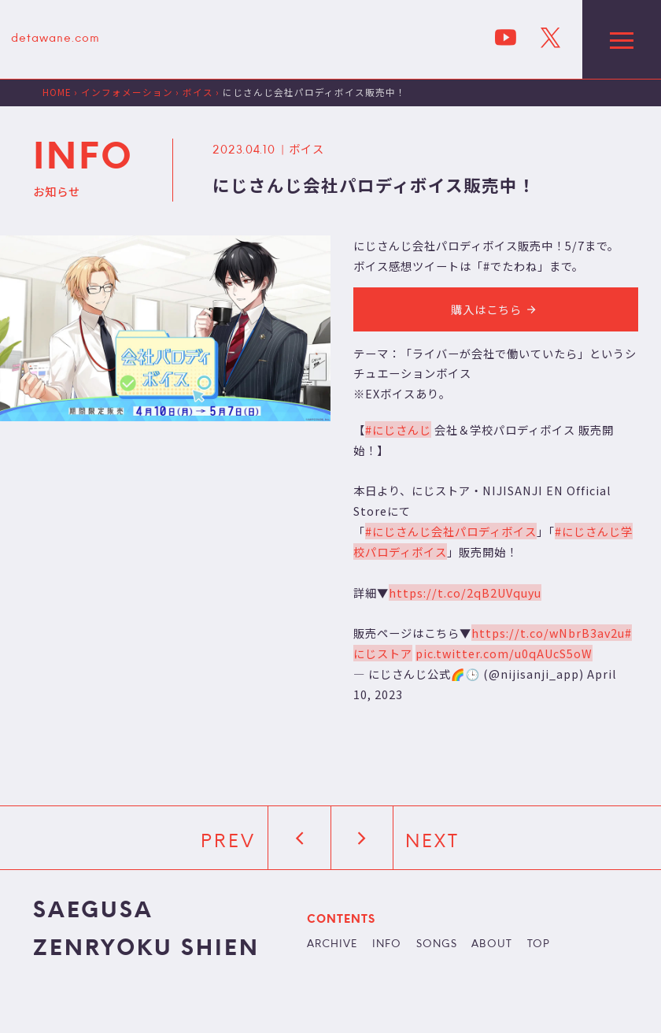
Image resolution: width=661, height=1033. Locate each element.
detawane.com (55, 39)
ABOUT (491, 945)
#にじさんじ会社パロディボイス (451, 531)
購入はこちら (496, 309)
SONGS (436, 945)
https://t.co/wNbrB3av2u (548, 632)
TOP (538, 945)
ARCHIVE (332, 945)
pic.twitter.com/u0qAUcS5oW (504, 653)
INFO (386, 945)
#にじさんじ (398, 429)
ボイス (306, 148)
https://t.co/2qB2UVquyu (465, 592)
